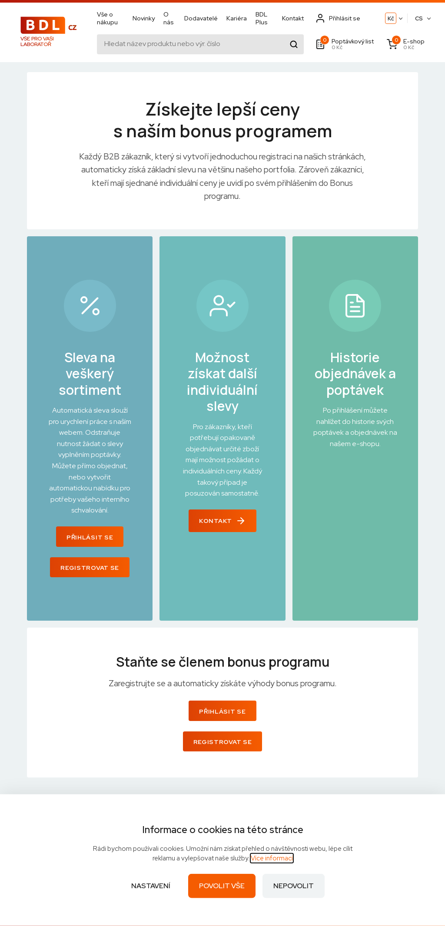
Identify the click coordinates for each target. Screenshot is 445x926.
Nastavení (150, 885)
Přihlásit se (89, 537)
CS (419, 18)
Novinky (144, 18)
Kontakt (293, 18)
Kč (391, 18)
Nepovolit (293, 885)
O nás (168, 18)
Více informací (272, 858)
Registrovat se (89, 568)
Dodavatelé (201, 18)
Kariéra (236, 18)
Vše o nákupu (107, 18)
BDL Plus (262, 18)
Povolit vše (222, 885)
